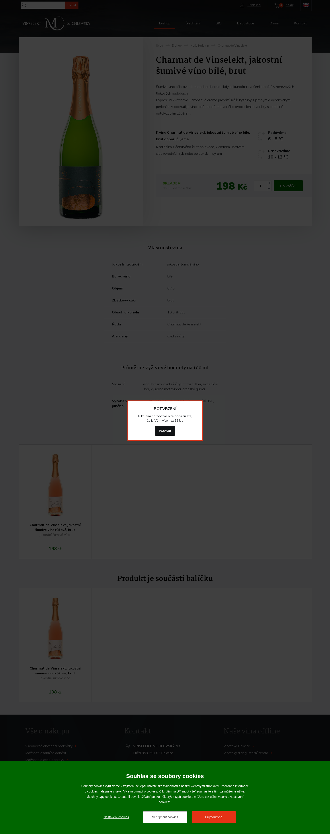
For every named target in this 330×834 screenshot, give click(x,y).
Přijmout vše (213, 817)
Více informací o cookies (140, 791)
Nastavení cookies (116, 817)
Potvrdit (165, 431)
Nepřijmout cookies (165, 817)
